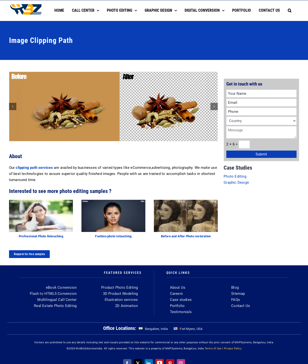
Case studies (181, 299)
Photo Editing (235, 176)
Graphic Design (236, 182)
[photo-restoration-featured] (186, 201)
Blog (235, 287)
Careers (176, 293)
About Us (178, 287)
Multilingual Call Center (57, 299)
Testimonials (181, 312)
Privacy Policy (232, 348)
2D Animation (126, 306)
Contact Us (240, 306)
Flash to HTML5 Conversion (53, 293)
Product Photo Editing (119, 287)
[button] (289, 10)
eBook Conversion (61, 287)
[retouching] (41, 201)
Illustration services (121, 299)
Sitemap (238, 293)
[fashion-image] (113, 201)
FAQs (235, 299)
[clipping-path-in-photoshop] (113, 106)
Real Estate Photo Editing (55, 306)
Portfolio (177, 306)
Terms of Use (213, 348)
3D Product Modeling (120, 293)
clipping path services (34, 167)
